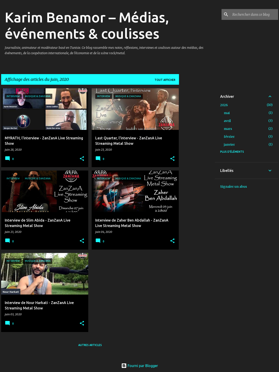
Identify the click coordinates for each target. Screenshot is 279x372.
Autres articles (90, 345)
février (229, 137)
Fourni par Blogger (139, 366)
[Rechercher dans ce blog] (254, 14)
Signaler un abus (233, 187)
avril (227, 121)
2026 (224, 105)
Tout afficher (165, 79)
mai (227, 113)
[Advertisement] (196, 156)
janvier (229, 145)
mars (228, 129)
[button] (82, 159)
